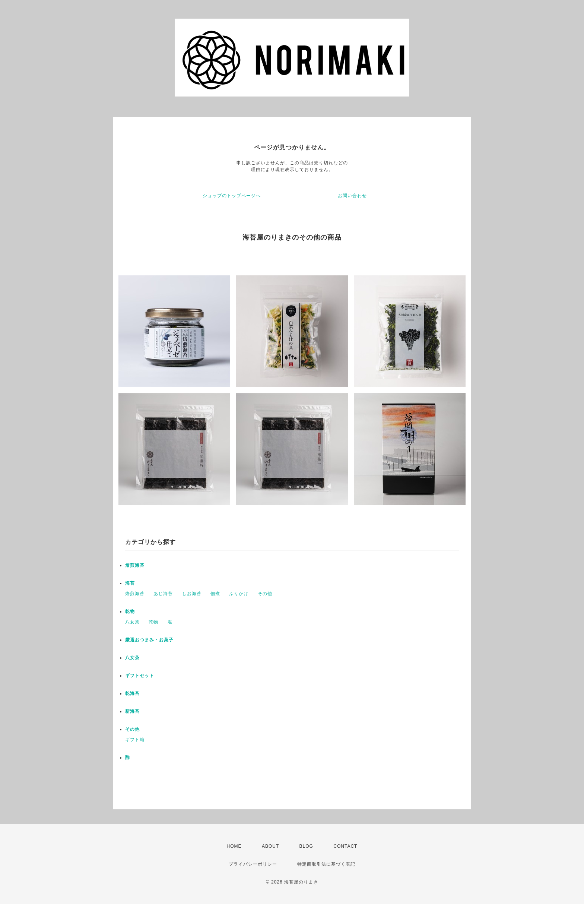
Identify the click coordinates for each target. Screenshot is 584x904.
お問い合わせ (352, 195)
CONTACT (345, 846)
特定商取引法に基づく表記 (326, 864)
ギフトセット (139, 675)
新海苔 (132, 711)
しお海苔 (191, 593)
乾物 (130, 611)
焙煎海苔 (135, 565)
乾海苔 (132, 693)
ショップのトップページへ (232, 195)
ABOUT (270, 846)
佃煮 (215, 593)
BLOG (306, 846)
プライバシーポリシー (253, 864)
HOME (234, 846)
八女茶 (132, 622)
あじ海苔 (163, 593)
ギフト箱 (135, 739)
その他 (265, 593)
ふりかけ (238, 593)
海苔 (130, 583)
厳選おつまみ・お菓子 (149, 639)
